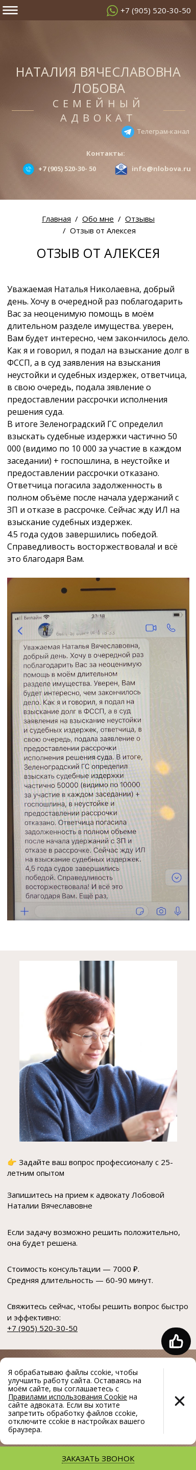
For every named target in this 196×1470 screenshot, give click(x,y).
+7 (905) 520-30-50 (155, 10)
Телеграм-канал (163, 130)
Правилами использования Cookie (67, 1397)
